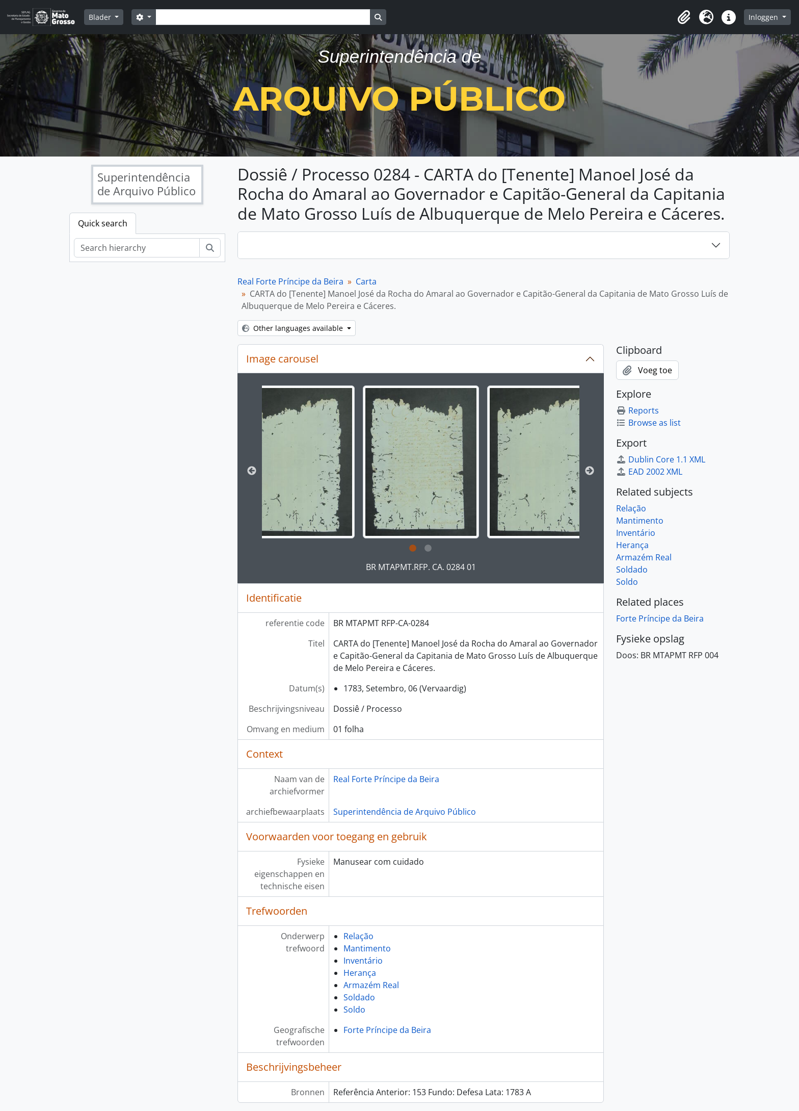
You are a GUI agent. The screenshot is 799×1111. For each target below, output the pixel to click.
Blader (101, 17)
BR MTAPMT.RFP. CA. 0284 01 (421, 567)
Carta (366, 281)
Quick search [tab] (102, 223)
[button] (684, 17)
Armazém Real (371, 985)
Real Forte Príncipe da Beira (290, 281)
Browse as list (648, 422)
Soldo (354, 1009)
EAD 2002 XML (649, 471)
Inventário (363, 960)
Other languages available (293, 328)
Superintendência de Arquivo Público (404, 811)
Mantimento (367, 948)
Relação (358, 936)
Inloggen (764, 17)
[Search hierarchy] (137, 247)
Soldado (359, 997)
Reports (637, 410)
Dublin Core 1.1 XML (660, 459)
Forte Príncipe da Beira (387, 1030)
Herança (359, 972)
